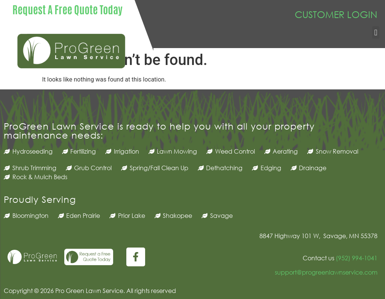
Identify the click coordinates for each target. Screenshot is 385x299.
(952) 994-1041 (355, 258)
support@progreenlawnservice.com (326, 272)
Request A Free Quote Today (67, 9)
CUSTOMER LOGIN (336, 14)
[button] (375, 32)
